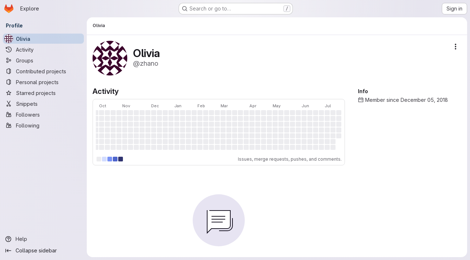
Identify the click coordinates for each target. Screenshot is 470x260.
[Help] (43, 239)
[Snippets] (43, 104)
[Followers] (43, 114)
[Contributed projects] (43, 71)
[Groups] (43, 60)
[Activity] (43, 49)
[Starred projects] (43, 93)
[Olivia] (43, 39)
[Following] (43, 125)
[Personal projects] (43, 82)
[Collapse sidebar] (43, 251)
